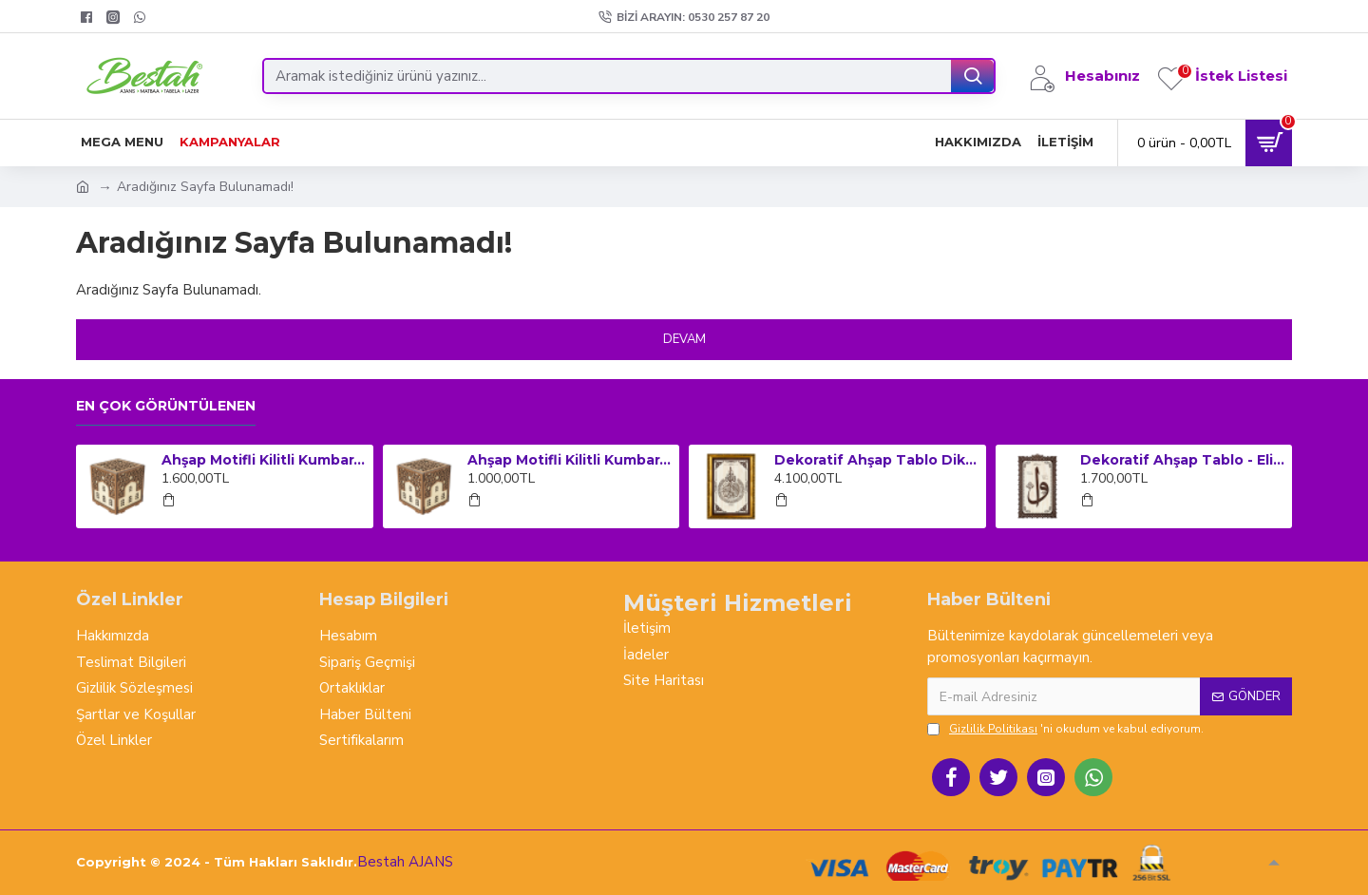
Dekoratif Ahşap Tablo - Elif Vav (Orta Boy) (1182, 459)
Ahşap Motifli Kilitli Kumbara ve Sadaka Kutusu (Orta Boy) (570, 459)
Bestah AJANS (405, 861)
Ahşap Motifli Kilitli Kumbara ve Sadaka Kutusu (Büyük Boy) (264, 459)
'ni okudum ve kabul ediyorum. (1065, 728)
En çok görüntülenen (166, 406)
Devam (684, 339)
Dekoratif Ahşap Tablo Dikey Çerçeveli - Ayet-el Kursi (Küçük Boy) (876, 459)
